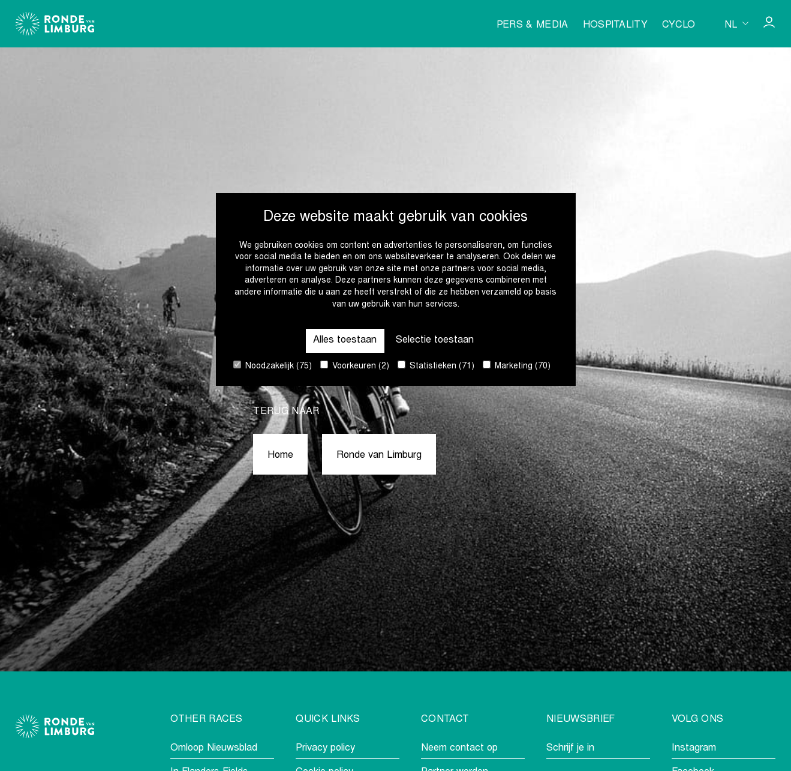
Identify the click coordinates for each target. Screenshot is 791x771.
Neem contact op (459, 748)
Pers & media (533, 25)
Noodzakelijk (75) (272, 366)
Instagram (694, 748)
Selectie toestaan (435, 340)
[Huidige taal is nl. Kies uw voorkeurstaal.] (736, 23)
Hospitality (615, 25)
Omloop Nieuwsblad (213, 748)
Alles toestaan (345, 340)
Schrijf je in (570, 748)
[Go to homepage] (55, 24)
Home (280, 456)
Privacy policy (325, 748)
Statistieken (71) (436, 366)
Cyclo (679, 25)
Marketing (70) (517, 366)
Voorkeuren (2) (354, 366)
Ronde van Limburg (379, 456)
